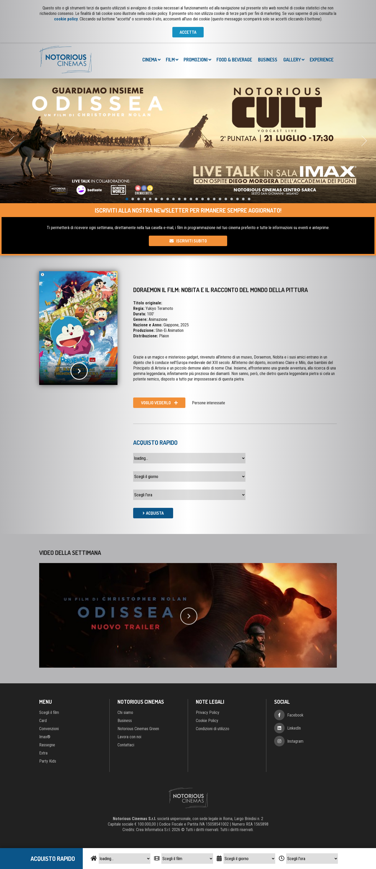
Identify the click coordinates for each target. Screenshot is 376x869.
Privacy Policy (207, 712)
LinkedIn (294, 728)
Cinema (149, 60)
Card (43, 720)
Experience (321, 60)
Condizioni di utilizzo (212, 728)
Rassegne (47, 744)
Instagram (295, 741)
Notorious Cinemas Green (138, 728)
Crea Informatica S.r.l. (153, 829)
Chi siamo (125, 712)
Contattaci (126, 744)
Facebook (295, 715)
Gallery (292, 60)
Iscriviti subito (191, 240)
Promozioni (196, 60)
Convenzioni (49, 728)
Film (170, 60)
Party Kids (47, 761)
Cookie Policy (207, 720)
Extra (43, 753)
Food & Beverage (234, 60)
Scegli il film (49, 712)
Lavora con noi (129, 736)
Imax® (44, 736)
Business (267, 60)
